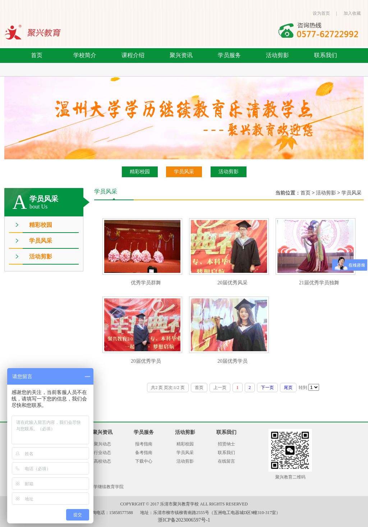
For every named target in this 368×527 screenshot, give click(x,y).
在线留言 (226, 461)
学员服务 (229, 55)
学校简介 (84, 55)
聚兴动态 (102, 443)
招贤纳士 (226, 443)
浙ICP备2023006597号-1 (184, 520)
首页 (36, 55)
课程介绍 (132, 55)
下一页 (267, 387)
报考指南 (143, 443)
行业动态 (102, 452)
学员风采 (184, 171)
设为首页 (321, 13)
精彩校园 (140, 171)
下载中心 (143, 461)
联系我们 (325, 55)
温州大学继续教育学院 (102, 486)
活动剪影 (277, 55)
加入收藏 (352, 13)
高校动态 (102, 461)
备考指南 (143, 452)
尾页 (288, 387)
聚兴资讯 (181, 55)
